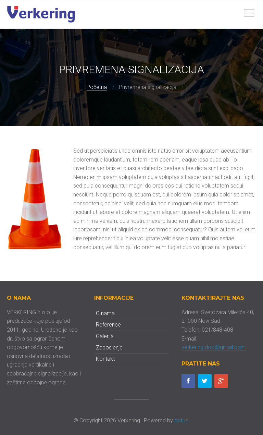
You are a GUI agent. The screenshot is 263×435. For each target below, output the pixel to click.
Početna (97, 87)
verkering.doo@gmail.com (213, 347)
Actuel (181, 420)
